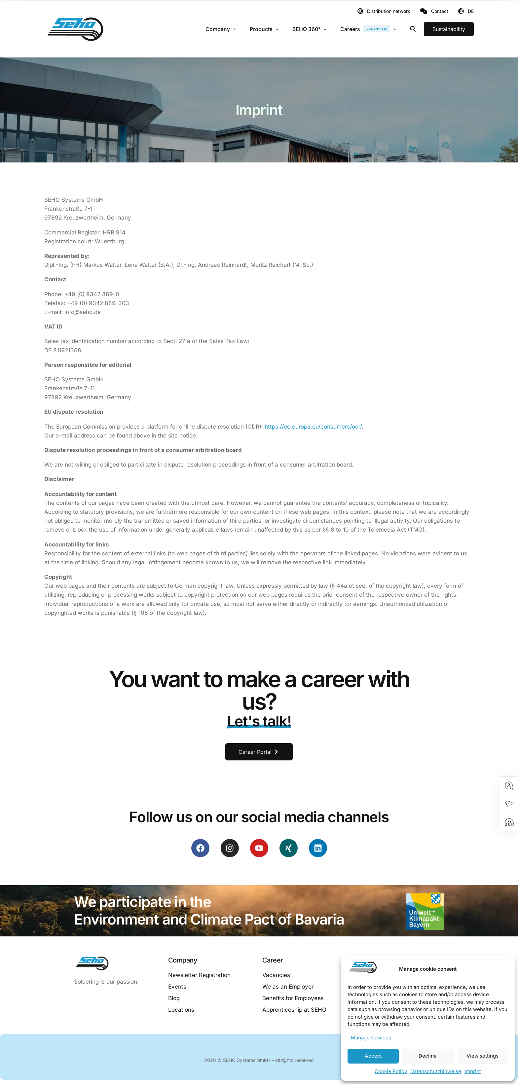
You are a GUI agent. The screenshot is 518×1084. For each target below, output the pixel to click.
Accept (373, 1056)
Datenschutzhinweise (435, 1071)
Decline (428, 1056)
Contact (439, 11)
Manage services (371, 1037)
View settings (482, 1056)
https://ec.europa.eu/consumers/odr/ (313, 426)
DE (471, 11)
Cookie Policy (391, 1071)
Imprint (472, 1071)
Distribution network (388, 11)
